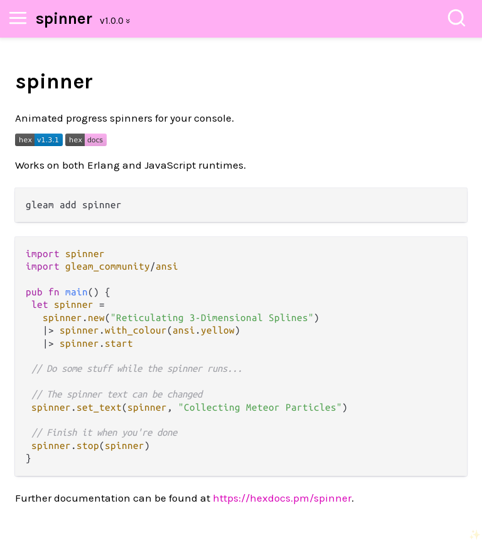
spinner (64, 18)
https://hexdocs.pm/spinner (282, 498)
